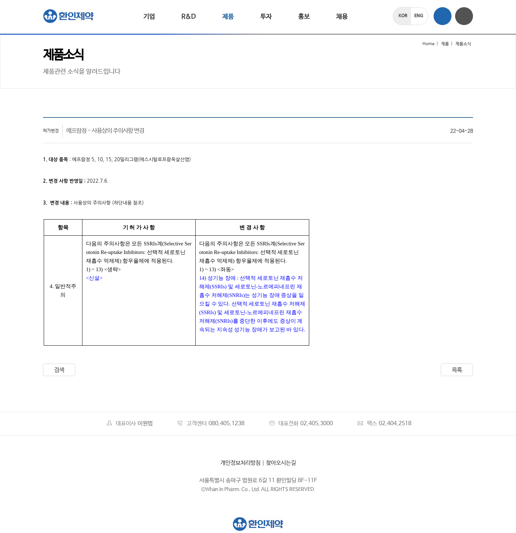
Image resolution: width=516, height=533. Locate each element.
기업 (149, 16)
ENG (418, 16)
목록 (457, 370)
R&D (188, 16)
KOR (402, 16)
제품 (228, 16)
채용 (342, 16)
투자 (266, 16)
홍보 (304, 16)
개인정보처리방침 (240, 463)
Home (424, 44)
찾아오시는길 (281, 463)
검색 (59, 370)
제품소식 (463, 44)
